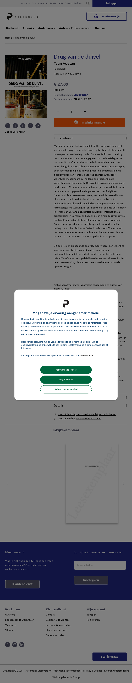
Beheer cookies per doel (66, 389)
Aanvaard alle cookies (66, 370)
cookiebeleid (86, 355)
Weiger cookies (66, 379)
